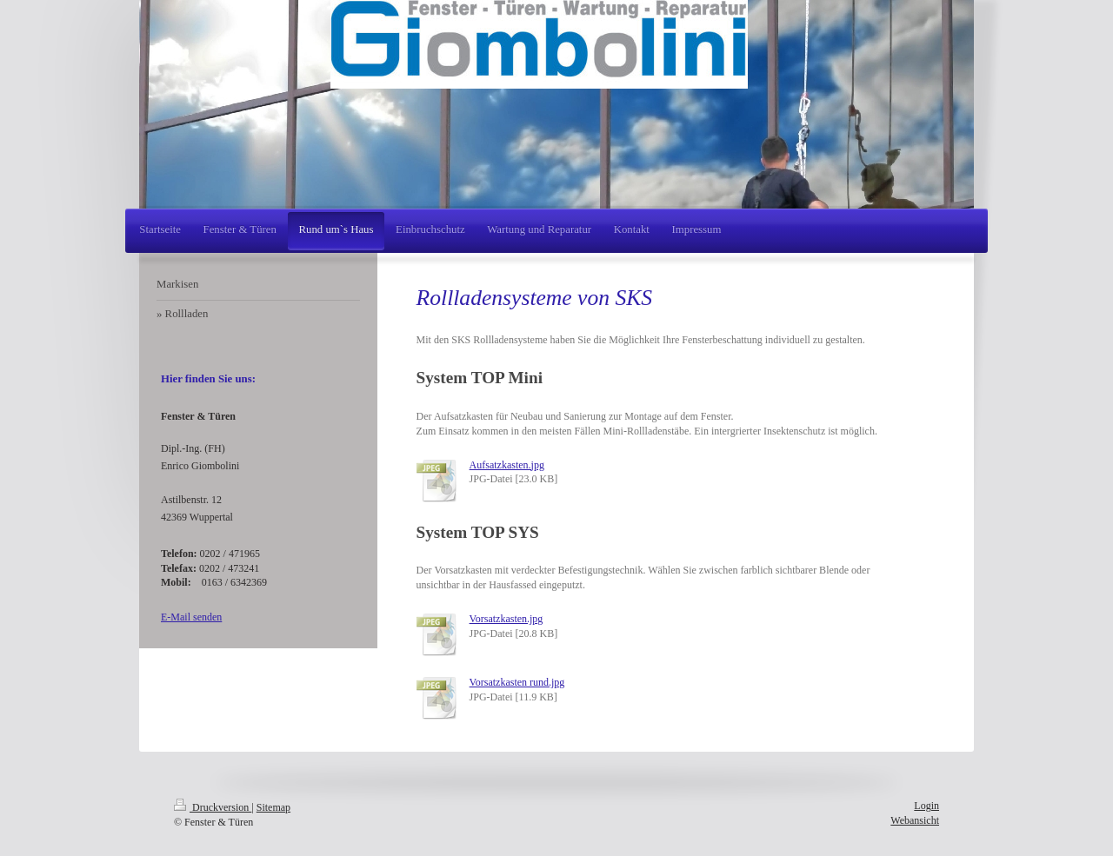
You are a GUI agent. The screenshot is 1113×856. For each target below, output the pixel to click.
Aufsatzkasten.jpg (507, 465)
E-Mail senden (191, 617)
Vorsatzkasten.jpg (506, 619)
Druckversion (212, 807)
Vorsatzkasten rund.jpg (517, 682)
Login (926, 806)
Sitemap (273, 807)
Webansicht (914, 820)
